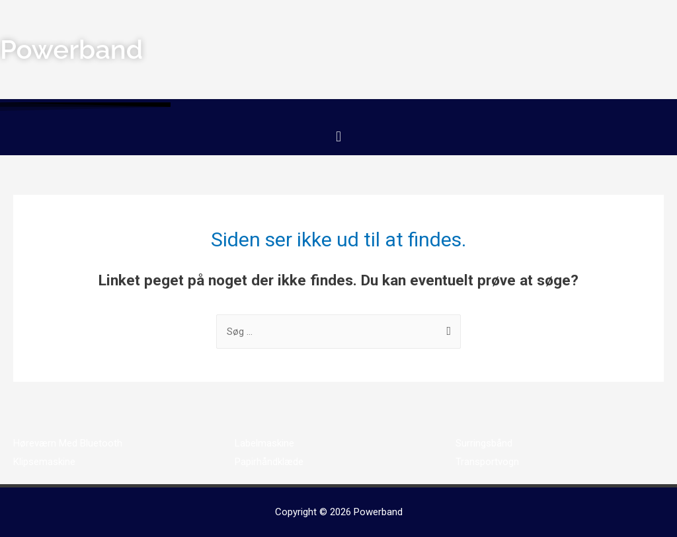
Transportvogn (487, 462)
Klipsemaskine (44, 462)
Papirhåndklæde (269, 462)
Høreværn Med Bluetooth (67, 443)
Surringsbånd (484, 443)
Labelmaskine (264, 443)
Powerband (378, 512)
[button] (338, 136)
